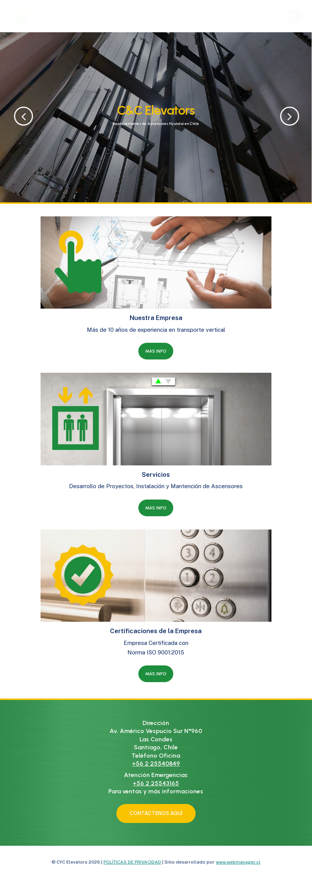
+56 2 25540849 (156, 763)
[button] (293, 16)
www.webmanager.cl (238, 862)
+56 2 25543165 (156, 783)
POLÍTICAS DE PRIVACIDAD (132, 862)
